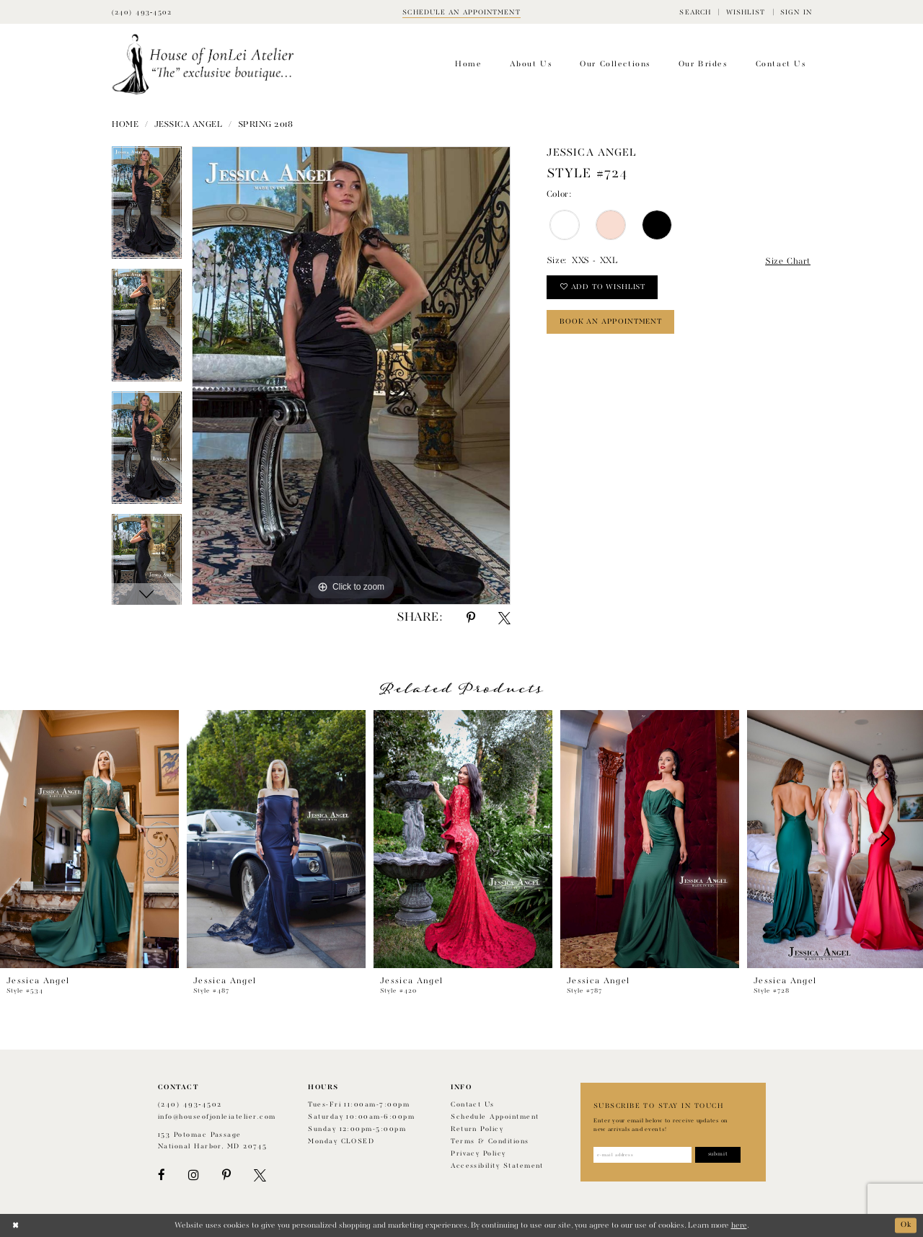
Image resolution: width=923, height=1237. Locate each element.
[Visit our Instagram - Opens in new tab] (193, 1175)
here (739, 1225)
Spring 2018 (265, 125)
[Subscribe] (719, 1155)
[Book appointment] (461, 12)
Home (125, 125)
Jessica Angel (188, 125)
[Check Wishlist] (745, 12)
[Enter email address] (642, 1155)
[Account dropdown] (796, 12)
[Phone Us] (142, 12)
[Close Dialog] (15, 1225)
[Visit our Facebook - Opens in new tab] (161, 1175)
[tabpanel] (147, 207)
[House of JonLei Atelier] (203, 64)
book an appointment (611, 322)
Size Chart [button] (788, 262)
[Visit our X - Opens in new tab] (260, 1175)
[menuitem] (695, 12)
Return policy (477, 1129)
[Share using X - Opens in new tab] (504, 618)
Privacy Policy (478, 1154)
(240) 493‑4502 (190, 1105)
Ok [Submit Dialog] (905, 1225)
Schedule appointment (495, 1117)
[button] (695, 12)
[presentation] (89, 839)
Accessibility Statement (497, 1166)
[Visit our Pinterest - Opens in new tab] (226, 1175)
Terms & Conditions (490, 1141)
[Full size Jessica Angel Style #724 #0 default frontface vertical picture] (351, 375)
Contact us (473, 1105)
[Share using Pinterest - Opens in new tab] (471, 618)
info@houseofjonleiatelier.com (217, 1117)
